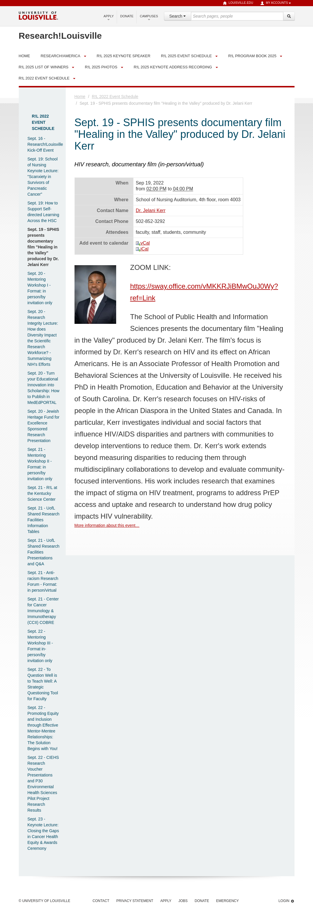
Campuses (149, 17)
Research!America (60, 56)
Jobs (182, 901)
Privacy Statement (134, 901)
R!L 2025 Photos (101, 67)
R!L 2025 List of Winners (44, 67)
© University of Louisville (44, 901)
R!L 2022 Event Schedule (44, 78)
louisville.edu (238, 3)
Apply (109, 17)
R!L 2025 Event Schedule (186, 56)
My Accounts (275, 3)
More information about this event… (107, 525)
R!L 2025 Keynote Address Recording (173, 67)
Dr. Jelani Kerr (150, 210)
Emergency (227, 901)
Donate (126, 16)
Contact (101, 901)
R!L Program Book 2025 (252, 56)
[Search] (289, 16)
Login (286, 901)
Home (80, 96)
